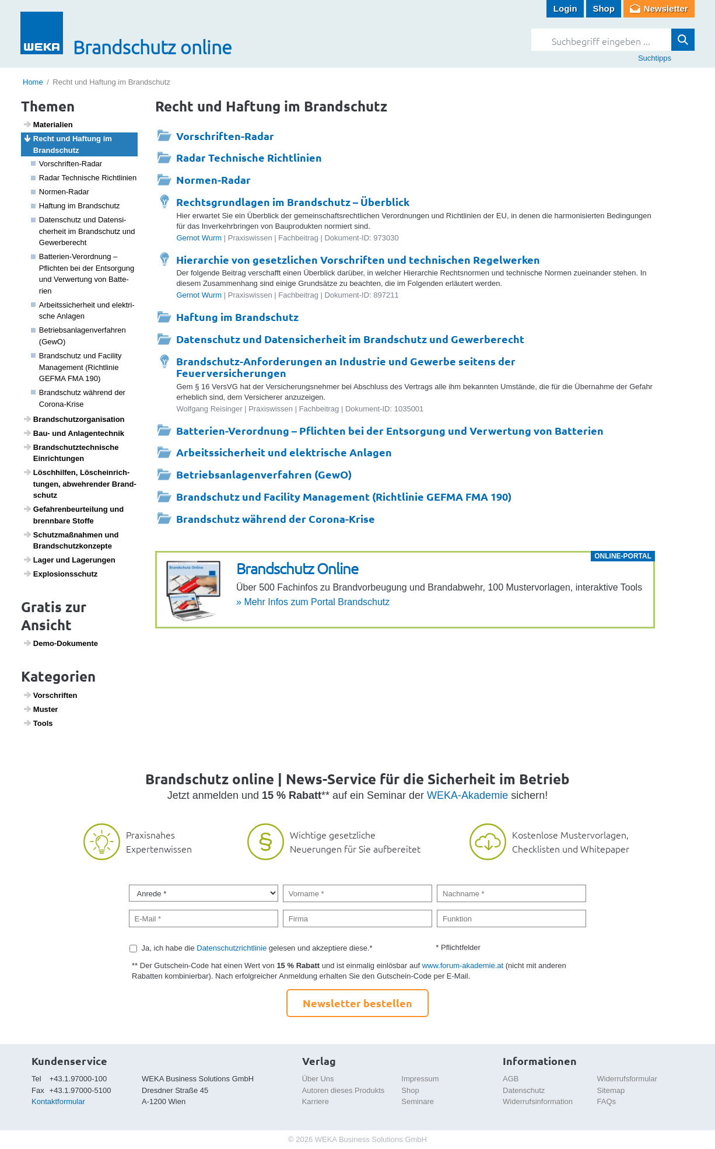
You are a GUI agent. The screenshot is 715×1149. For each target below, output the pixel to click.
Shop (604, 8)
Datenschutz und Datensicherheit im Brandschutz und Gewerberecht (350, 338)
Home (33, 82)
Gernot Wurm (199, 237)
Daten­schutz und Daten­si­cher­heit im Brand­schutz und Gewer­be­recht (83, 231)
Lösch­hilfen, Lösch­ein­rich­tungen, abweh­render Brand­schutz (79, 483)
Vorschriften (50, 695)
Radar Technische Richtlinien (249, 157)
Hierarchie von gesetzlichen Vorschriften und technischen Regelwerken (358, 259)
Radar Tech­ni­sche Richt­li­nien (84, 177)
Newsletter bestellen (357, 1003)
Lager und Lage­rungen (69, 559)
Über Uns (318, 1078)
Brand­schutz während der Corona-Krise (78, 398)
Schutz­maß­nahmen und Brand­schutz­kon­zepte (71, 540)
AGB (510, 1078)
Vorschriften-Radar (67, 163)
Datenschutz (524, 1090)
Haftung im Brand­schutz (75, 205)
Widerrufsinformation (538, 1101)
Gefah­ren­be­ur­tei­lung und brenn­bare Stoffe (73, 514)
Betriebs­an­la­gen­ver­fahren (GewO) (78, 336)
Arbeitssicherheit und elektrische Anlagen (284, 452)
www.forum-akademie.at (462, 965)
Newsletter (666, 8)
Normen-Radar (60, 191)
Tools (38, 723)
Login (565, 8)
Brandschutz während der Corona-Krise (275, 518)
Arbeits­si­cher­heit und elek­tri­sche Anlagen (83, 311)
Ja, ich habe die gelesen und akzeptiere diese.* (257, 948)
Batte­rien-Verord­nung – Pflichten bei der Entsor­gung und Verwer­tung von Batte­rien (83, 273)
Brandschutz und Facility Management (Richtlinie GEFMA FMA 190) (343, 496)
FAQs (606, 1101)
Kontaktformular (58, 1101)
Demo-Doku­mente (60, 643)
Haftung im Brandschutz (237, 316)
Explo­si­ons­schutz (60, 573)
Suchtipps (654, 58)
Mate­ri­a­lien (48, 124)
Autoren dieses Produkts (343, 1090)
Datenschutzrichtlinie (232, 948)
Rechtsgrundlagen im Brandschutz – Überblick (292, 201)
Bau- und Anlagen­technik (73, 433)
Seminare (417, 1101)
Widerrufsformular (627, 1078)
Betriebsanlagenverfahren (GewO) (264, 474)
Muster (40, 709)
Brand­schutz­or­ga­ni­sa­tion (74, 419)
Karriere (315, 1101)
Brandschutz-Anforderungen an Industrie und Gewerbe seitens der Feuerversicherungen (346, 366)
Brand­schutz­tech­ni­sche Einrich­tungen (71, 452)
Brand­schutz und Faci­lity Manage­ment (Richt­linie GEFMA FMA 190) (76, 367)
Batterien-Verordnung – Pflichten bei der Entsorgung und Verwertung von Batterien (390, 430)
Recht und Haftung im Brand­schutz (67, 144)
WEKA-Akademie (467, 795)
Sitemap (611, 1090)
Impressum (420, 1078)
